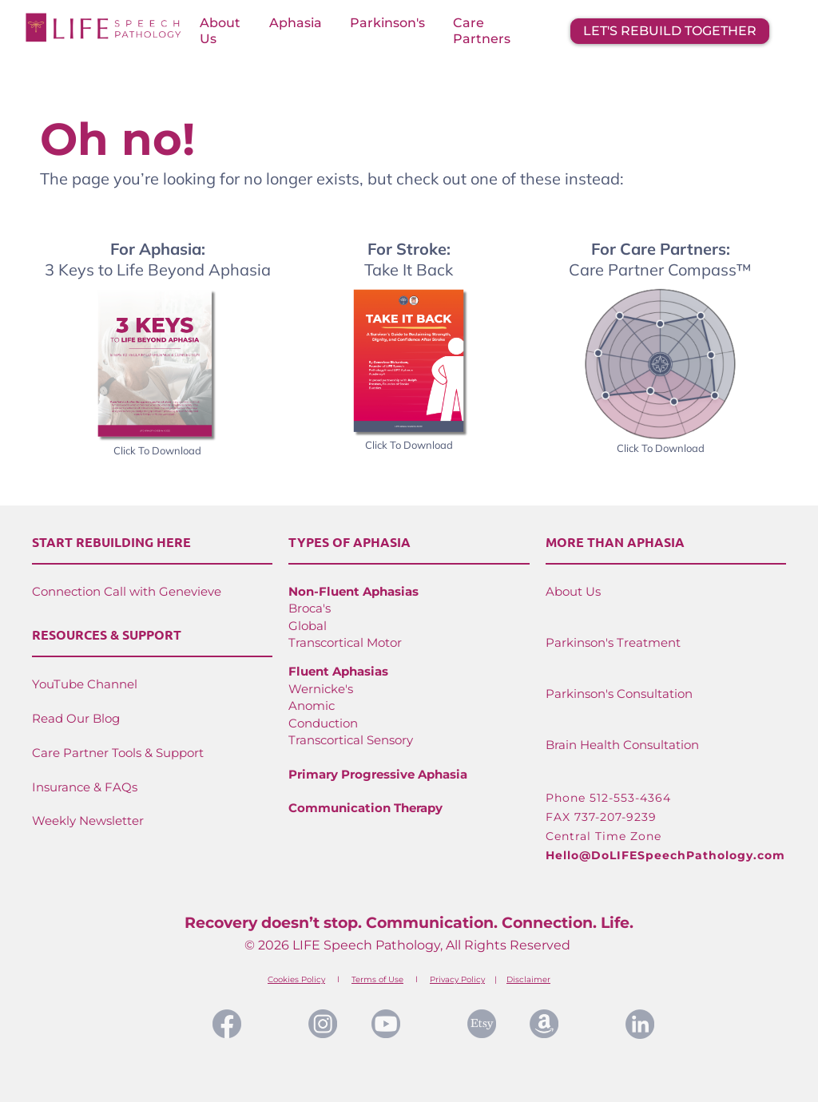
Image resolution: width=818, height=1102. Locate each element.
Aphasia (295, 22)
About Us (220, 30)
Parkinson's (387, 22)
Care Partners (481, 30)
